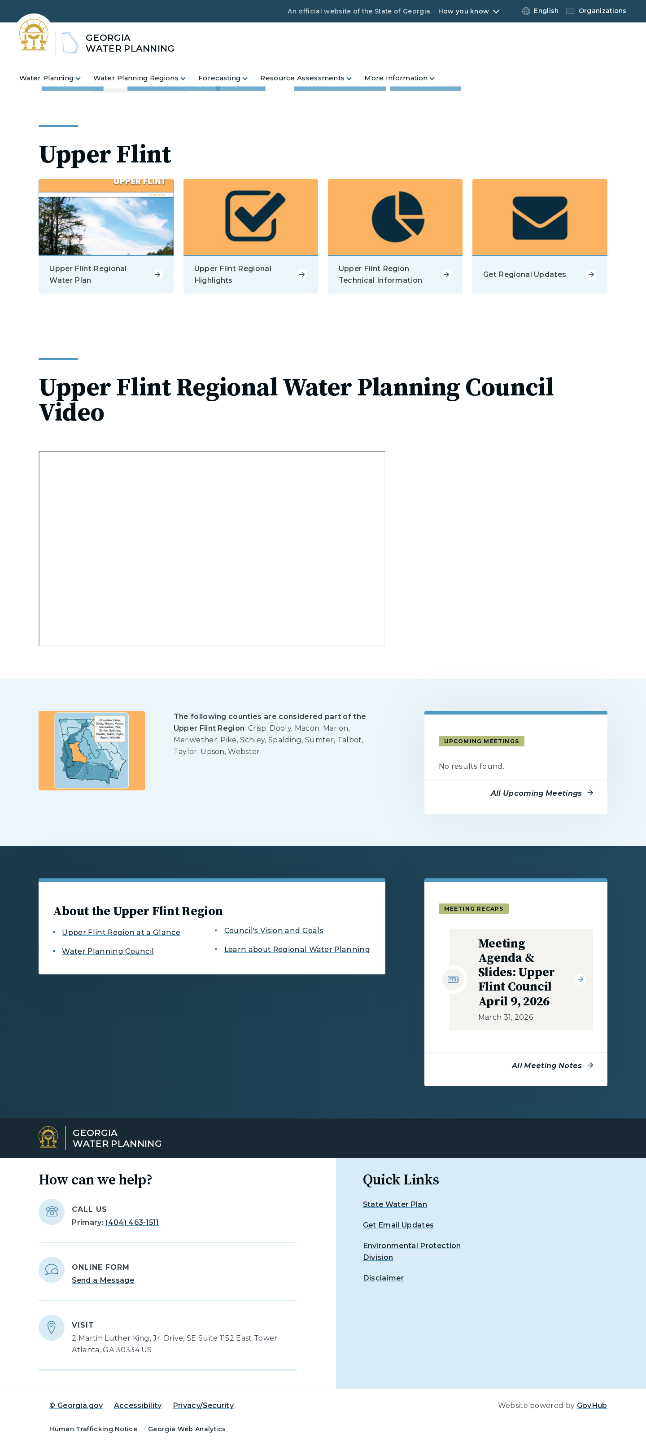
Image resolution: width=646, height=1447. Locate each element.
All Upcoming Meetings (536, 793)
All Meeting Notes (547, 1065)
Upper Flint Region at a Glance (121, 932)
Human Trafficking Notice (93, 1429)
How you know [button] (463, 11)
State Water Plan (395, 1204)
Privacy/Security (203, 1405)
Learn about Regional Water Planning (297, 949)
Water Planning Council (108, 951)
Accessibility (138, 1405)
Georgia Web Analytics (187, 1429)
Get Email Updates (398, 1225)
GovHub (592, 1405)
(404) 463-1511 (131, 1222)
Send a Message (103, 1280)
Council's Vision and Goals (273, 930)
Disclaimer (383, 1278)
